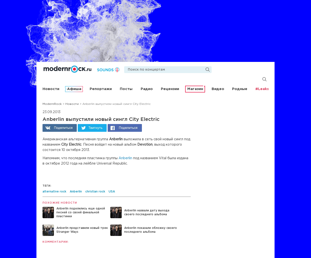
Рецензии (170, 89)
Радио (147, 89)
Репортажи (101, 89)
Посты (126, 89)
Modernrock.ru (67, 69)
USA (112, 191)
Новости (51, 89)
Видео (218, 89)
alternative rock (54, 191)
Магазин (195, 89)
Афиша (74, 89)
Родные (239, 89)
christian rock (95, 191)
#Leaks (262, 89)
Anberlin (125, 158)
